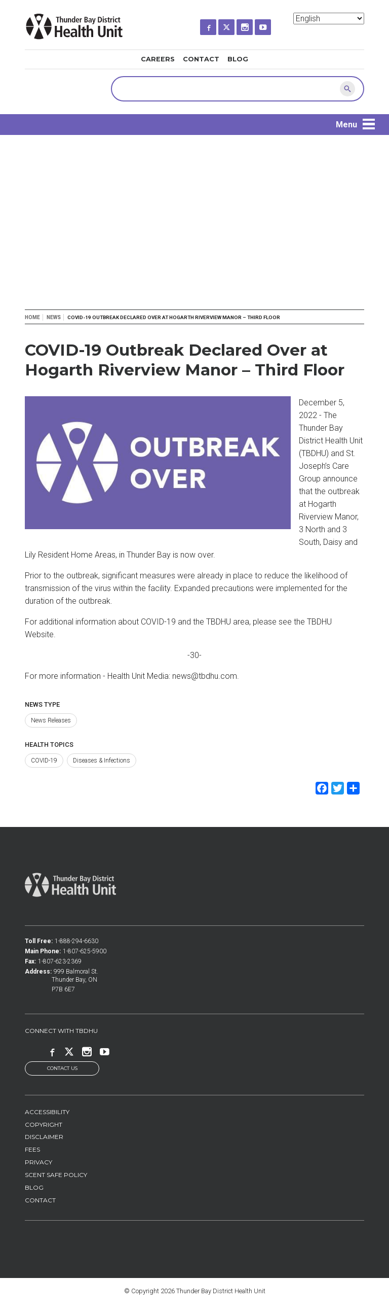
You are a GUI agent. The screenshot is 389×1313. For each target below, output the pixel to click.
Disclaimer (44, 1137)
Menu (346, 124)
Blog (237, 59)
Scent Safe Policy (56, 1175)
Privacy (38, 1162)
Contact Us (62, 1069)
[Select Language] (328, 18)
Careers (158, 59)
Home (32, 317)
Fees (32, 1150)
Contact (201, 59)
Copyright (43, 1124)
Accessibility (47, 1112)
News (54, 317)
